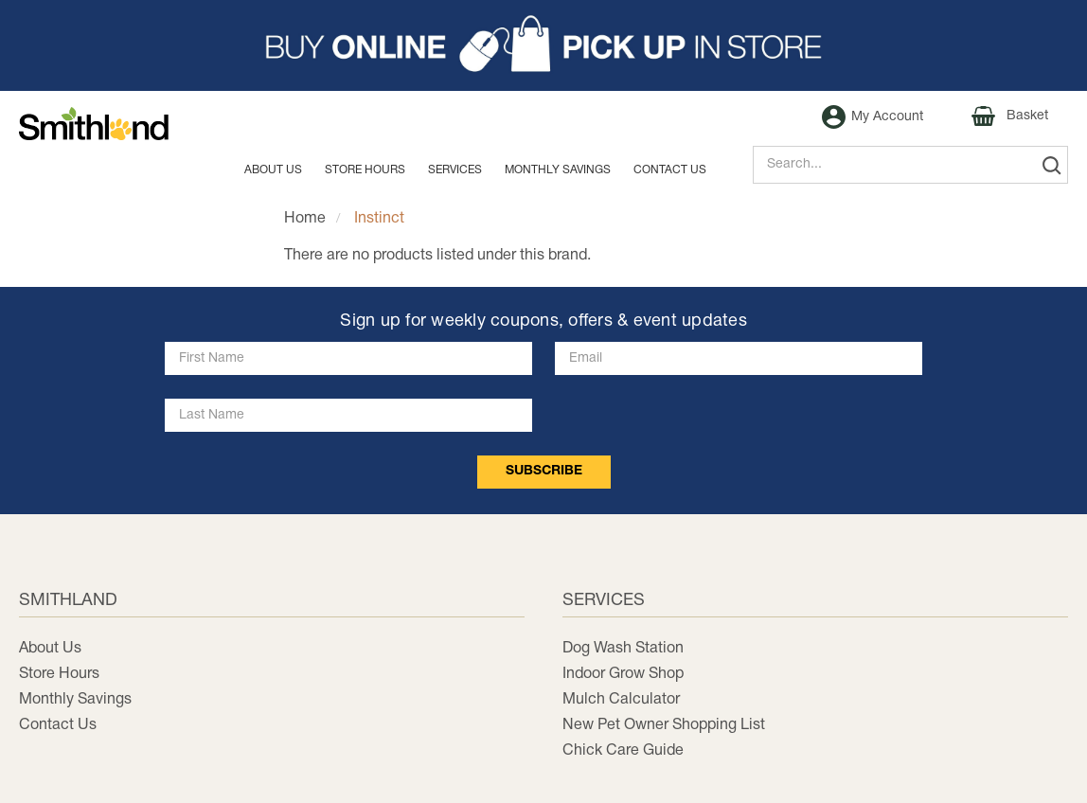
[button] (543, 45)
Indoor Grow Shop (623, 674)
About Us (273, 170)
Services (455, 170)
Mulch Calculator (621, 699)
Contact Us (58, 725)
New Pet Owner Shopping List (663, 725)
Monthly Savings (75, 699)
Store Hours (365, 170)
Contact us (669, 170)
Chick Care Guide (623, 751)
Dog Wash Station (623, 648)
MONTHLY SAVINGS (558, 170)
